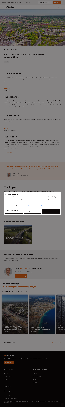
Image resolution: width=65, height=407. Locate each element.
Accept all (50, 211)
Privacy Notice (29, 205)
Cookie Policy (38, 205)
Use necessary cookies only (12, 211)
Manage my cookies (31, 211)
